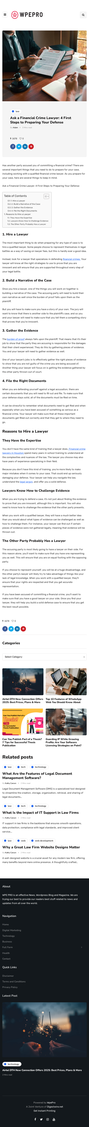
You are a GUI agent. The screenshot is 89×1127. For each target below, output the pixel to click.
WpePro (51, 1102)
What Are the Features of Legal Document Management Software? (37, 783)
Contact (6, 958)
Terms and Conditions (13, 981)
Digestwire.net (55, 1106)
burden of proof (16, 339)
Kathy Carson (10, 791)
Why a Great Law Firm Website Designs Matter (41, 855)
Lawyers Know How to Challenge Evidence (29, 221)
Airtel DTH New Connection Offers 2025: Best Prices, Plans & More (22, 708)
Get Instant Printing (44, 1110)
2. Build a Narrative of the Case (25, 204)
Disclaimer (8, 975)
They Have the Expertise (21, 218)
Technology (8, 936)
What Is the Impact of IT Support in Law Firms (40, 820)
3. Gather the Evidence (22, 207)
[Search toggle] (83, 14)
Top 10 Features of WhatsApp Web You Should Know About (63, 708)
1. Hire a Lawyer (18, 201)
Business (7, 941)
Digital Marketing (11, 930)
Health (6, 953)
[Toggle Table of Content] (44, 196)
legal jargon (26, 481)
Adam (15, 127)
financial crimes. (72, 259)
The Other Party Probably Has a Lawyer (28, 224)
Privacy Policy (10, 987)
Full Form (7, 947)
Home (5, 924)
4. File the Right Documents (24, 211)
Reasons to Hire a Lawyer (18, 214)
